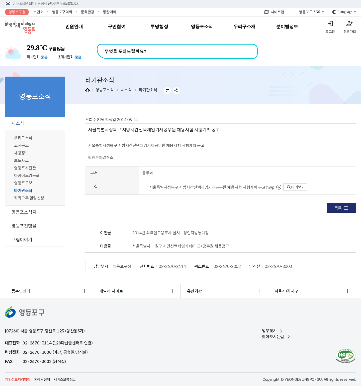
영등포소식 (105, 90)
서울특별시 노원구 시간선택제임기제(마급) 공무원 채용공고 (180, 246)
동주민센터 (21, 291)
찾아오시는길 (273, 336)
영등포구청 (17, 12)
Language (345, 12)
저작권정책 (42, 379)
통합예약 (109, 12)
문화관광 (87, 12)
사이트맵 (277, 12)
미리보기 (296, 187)
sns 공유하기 (176, 90)
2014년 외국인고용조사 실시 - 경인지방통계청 (170, 233)
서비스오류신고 (65, 379)
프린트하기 (167, 90)
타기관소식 (148, 90)
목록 (341, 208)
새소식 (126, 90)
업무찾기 (269, 330)
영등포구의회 (62, 12)
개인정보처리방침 (17, 379)
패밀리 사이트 (111, 291)
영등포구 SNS (309, 12)
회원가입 (349, 31)
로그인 (330, 31)
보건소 (38, 12)
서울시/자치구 (286, 291)
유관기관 (194, 291)
